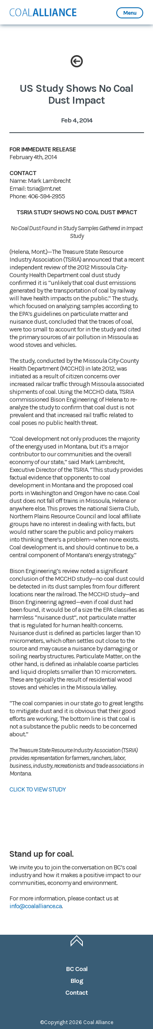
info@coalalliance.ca (35, 906)
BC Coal (76, 969)
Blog (77, 981)
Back (77, 61)
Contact (76, 992)
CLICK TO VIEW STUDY (37, 789)
